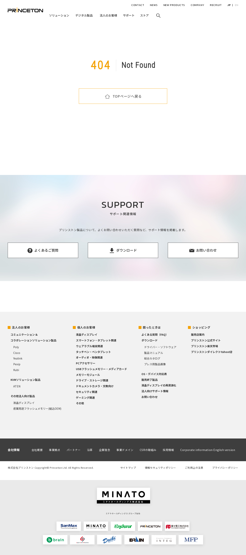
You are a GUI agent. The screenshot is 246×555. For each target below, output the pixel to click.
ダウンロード (149, 340)
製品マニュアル (153, 353)
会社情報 (14, 450)
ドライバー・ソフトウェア (160, 347)
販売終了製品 (149, 380)
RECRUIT (216, 5)
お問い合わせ (149, 397)
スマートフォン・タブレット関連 (96, 340)
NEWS (153, 5)
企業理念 (104, 450)
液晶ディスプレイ (24, 403)
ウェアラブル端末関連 (89, 346)
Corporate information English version (207, 450)
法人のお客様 (21, 327)
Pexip (16, 364)
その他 (80, 403)
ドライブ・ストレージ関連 (92, 380)
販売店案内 (197, 334)
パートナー (74, 450)
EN (236, 5)
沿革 (90, 450)
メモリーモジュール (88, 375)
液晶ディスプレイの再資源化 (158, 385)
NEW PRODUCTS (174, 5)
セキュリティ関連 (86, 392)
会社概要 (37, 450)
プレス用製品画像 (155, 364)
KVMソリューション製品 (25, 380)
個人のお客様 (86, 327)
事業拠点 (54, 450)
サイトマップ (128, 467)
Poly (16, 347)
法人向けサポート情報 (154, 391)
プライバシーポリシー (225, 467)
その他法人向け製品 (23, 396)
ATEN (16, 386)
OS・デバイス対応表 (154, 374)
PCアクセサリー (85, 363)
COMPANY (197, 5)
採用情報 (168, 450)
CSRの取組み (148, 450)
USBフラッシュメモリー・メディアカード (101, 369)
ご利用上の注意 (194, 467)
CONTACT (137, 5)
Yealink (17, 358)
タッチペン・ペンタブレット (93, 352)
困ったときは (152, 327)
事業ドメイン (124, 450)
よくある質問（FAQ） (154, 334)
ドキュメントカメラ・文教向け (95, 386)
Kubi (16, 370)
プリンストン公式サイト (206, 340)
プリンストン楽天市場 (204, 346)
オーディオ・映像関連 (89, 357)
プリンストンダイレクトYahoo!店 (211, 352)
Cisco (16, 353)
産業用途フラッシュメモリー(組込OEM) (37, 408)
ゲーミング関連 (85, 397)
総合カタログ (152, 358)
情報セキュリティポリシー (160, 467)
